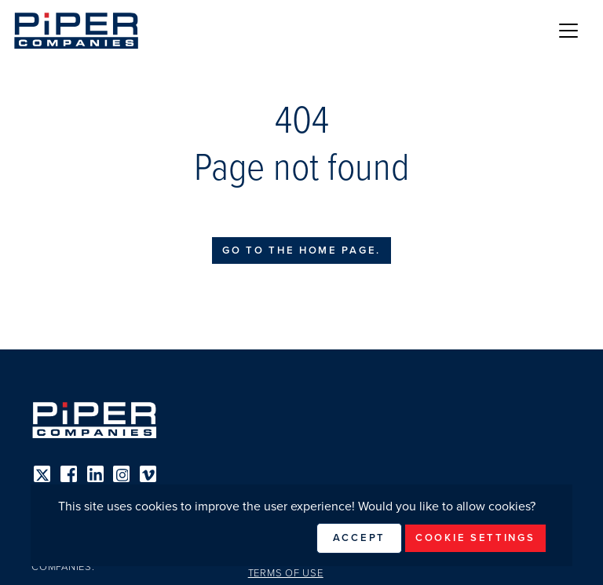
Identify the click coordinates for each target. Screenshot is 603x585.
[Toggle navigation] (568, 30)
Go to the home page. (301, 250)
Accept (359, 538)
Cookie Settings (475, 538)
